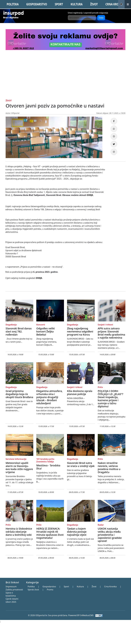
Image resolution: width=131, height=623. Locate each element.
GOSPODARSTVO (36, 4)
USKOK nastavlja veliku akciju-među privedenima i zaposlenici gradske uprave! (110, 535)
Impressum (11, 586)
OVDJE (90, 195)
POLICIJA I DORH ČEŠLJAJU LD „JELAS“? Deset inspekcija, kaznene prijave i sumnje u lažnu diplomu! (110, 398)
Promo (50, 589)
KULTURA (77, 4)
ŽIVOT (94, 4)
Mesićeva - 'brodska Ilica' (48, 467)
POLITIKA (13, 4)
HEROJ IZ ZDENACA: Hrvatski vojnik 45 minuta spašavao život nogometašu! (50, 533)
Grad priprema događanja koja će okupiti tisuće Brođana (19, 394)
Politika (31, 586)
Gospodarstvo (49, 586)
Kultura (80, 586)
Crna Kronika (110, 586)
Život (94, 586)
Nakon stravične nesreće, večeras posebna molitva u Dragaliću (109, 467)
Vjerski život (33, 589)
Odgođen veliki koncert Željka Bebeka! (45, 331)
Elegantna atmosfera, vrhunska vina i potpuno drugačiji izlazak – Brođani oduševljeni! (49, 397)
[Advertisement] (65, 74)
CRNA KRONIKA (115, 4)
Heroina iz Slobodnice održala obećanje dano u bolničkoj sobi (19, 531)
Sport (66, 586)
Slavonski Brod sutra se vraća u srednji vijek (81, 464)
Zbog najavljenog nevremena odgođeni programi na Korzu (80, 331)
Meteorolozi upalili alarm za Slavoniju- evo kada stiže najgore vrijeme (19, 467)
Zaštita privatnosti (14, 589)
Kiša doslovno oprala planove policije (79, 392)
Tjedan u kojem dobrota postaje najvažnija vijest (76, 531)
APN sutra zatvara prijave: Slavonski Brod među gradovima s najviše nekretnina (111, 333)
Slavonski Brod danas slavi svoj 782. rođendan (19, 331)
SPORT (59, 4)
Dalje (101, 17)
